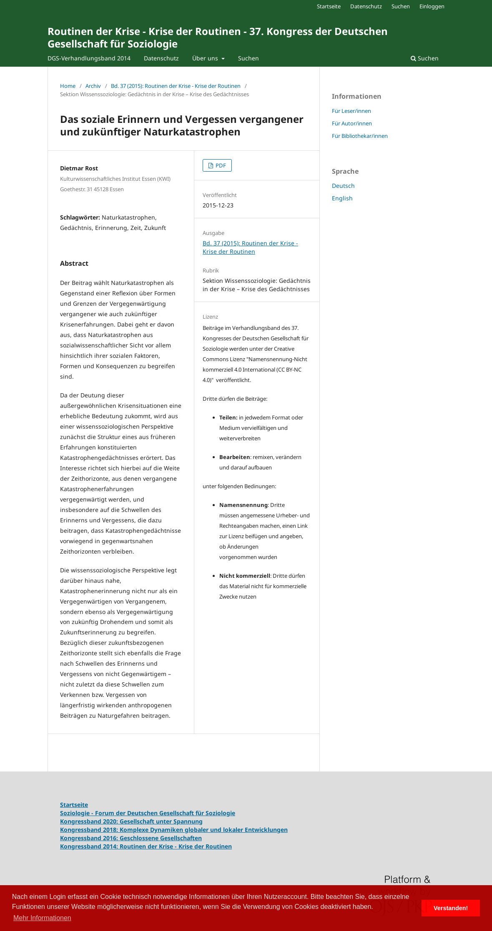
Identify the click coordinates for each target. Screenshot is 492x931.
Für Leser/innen (351, 111)
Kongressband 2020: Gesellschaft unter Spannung (131, 821)
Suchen (248, 58)
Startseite (329, 6)
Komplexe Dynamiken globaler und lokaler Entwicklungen (204, 830)
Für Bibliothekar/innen (360, 136)
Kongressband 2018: (90, 830)
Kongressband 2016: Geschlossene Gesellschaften (131, 838)
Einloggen (431, 6)
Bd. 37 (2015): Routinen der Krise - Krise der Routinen (176, 86)
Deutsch (343, 186)
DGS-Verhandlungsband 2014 (89, 58)
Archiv (93, 86)
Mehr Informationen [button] (42, 917)
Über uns (206, 58)
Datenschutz (161, 58)
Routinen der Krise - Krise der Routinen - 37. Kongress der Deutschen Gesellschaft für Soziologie (218, 37)
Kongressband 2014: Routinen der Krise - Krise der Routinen (146, 846)
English (342, 198)
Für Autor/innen (352, 123)
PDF (220, 165)
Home (67, 86)
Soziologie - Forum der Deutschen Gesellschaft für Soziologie (147, 813)
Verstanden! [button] (451, 908)
